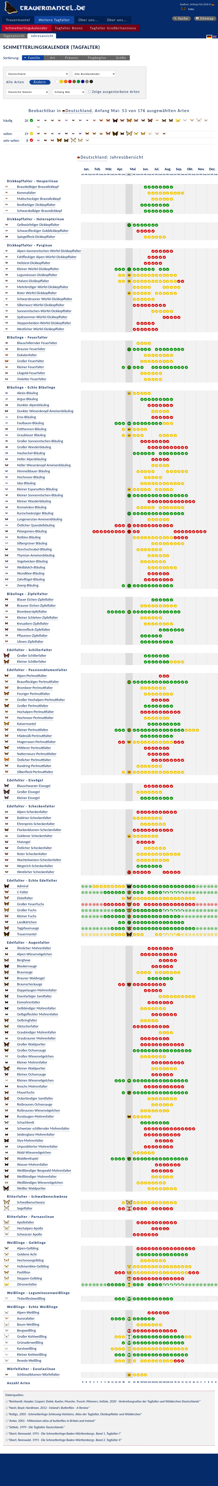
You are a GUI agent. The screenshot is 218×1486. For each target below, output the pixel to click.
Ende (90, 174)
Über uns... (89, 20)
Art (52, 58)
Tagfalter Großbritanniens (113, 28)
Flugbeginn (97, 58)
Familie (34, 58)
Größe (121, 58)
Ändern (40, 82)
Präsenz (71, 58)
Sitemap (207, 18)
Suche (183, 18)
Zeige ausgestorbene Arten (116, 91)
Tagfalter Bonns (69, 28)
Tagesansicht (14, 36)
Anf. (82, 174)
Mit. (86, 174)
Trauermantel (18, 20)
